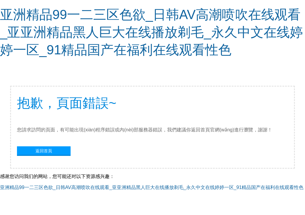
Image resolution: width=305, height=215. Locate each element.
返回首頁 (43, 150)
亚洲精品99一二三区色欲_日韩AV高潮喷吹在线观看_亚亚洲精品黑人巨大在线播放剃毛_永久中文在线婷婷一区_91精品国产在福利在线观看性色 (151, 32)
